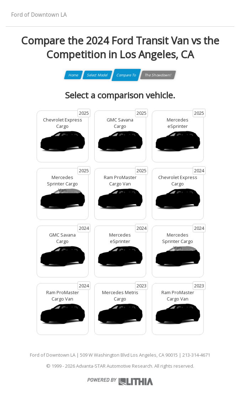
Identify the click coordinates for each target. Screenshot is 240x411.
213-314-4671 (196, 355)
